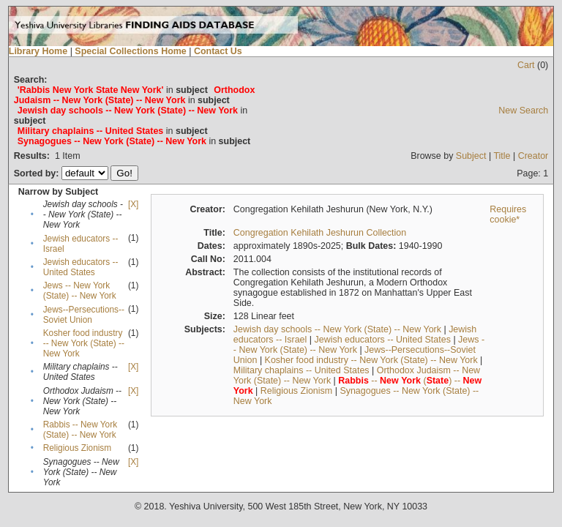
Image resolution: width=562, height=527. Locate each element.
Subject (471, 156)
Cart (526, 65)
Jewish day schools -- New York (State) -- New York (337, 329)
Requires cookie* (508, 214)
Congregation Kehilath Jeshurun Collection (319, 233)
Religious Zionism (77, 448)
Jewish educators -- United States (81, 267)
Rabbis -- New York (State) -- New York (80, 429)
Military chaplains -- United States (301, 370)
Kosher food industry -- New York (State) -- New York (83, 343)
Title (501, 156)
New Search (523, 110)
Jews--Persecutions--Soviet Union (83, 314)
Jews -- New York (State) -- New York (79, 290)
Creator (533, 156)
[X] (133, 204)
